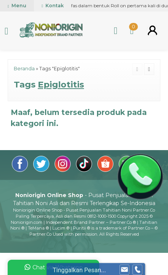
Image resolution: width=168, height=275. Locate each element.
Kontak (53, 5)
